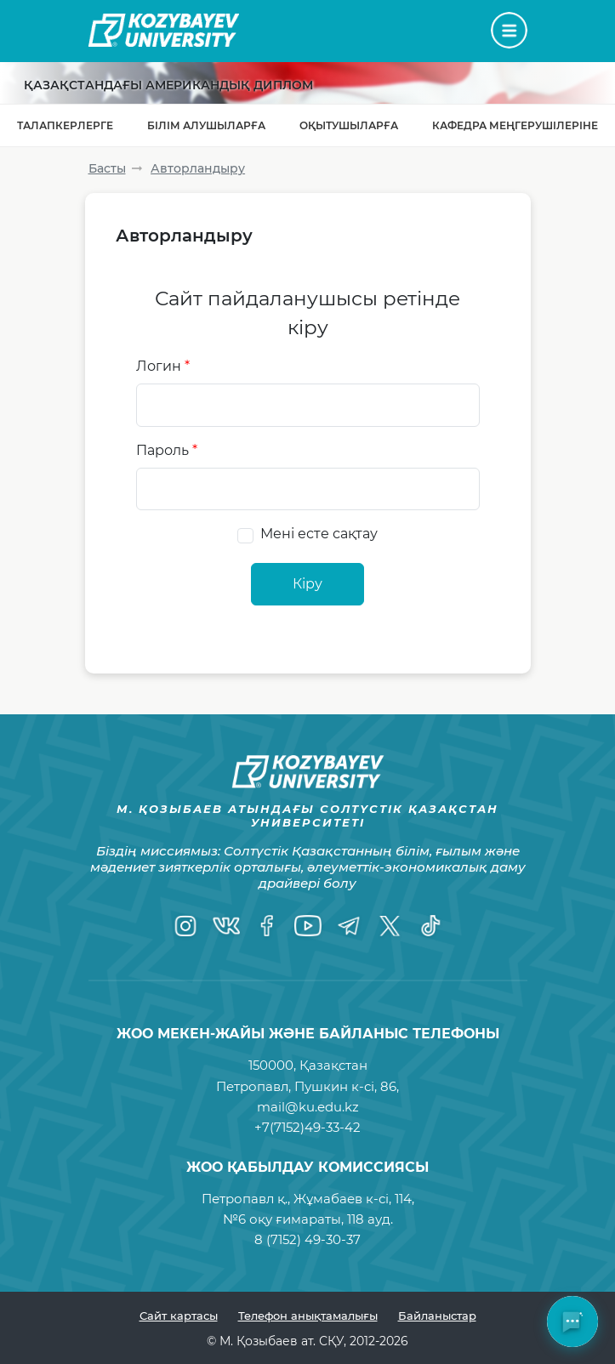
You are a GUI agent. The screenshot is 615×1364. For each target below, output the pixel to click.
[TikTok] (430, 925)
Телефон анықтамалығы (308, 1315)
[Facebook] (267, 925)
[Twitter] (389, 925)
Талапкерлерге (65, 125)
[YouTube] (308, 925)
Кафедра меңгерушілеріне (515, 125)
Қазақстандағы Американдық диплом (168, 85)
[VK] (226, 925)
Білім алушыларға (206, 125)
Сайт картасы (179, 1315)
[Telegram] (348, 925)
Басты (107, 168)
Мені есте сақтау (319, 534)
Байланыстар (437, 1315)
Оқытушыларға (348, 125)
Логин (163, 366)
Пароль (166, 450)
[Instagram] (185, 925)
